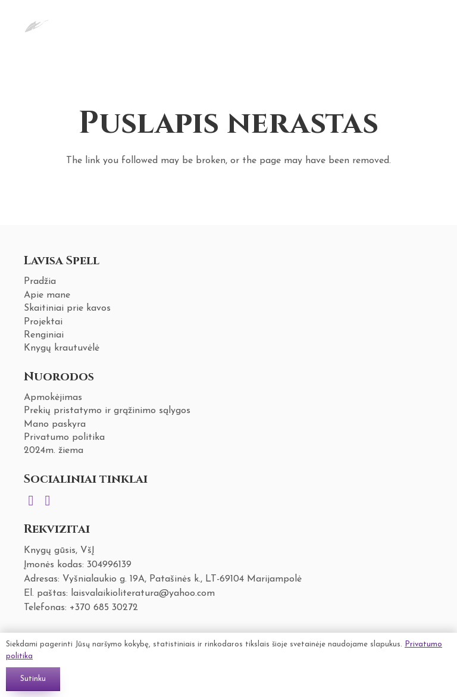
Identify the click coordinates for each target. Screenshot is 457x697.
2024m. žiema (53, 450)
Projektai (43, 322)
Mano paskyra (55, 424)
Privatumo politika (64, 437)
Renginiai (44, 335)
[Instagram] (31, 500)
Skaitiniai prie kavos (67, 308)
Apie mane (47, 295)
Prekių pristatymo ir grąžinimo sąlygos (107, 410)
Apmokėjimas (53, 397)
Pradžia (40, 281)
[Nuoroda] (36, 23)
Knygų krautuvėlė (61, 348)
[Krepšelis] (419, 24)
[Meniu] (390, 24)
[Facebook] (47, 500)
